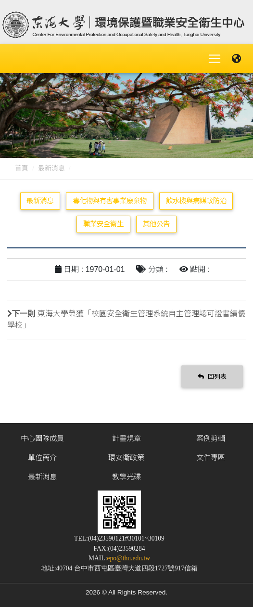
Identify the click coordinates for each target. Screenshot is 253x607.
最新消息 (51, 168)
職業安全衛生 (103, 224)
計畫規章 (126, 438)
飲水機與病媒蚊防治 (196, 201)
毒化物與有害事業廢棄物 (110, 201)
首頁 (21, 168)
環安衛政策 (126, 457)
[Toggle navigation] (215, 59)
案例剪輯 (210, 438)
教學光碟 (126, 477)
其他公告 (156, 224)
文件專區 (210, 457)
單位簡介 (42, 457)
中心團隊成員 (42, 438)
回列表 (212, 376)
